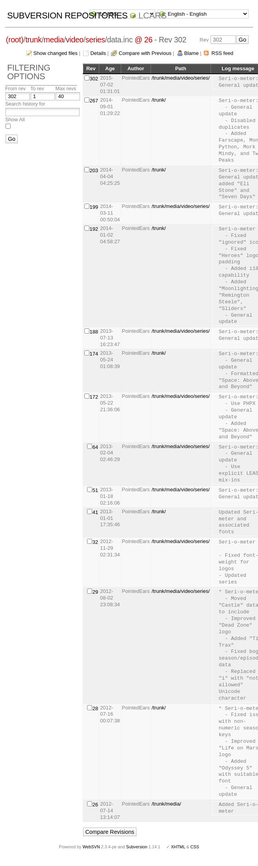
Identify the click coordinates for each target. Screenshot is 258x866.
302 (94, 79)
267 (94, 101)
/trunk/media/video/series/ (181, 78)
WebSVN (91, 846)
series (95, 39)
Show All (15, 119)
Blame (191, 53)
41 (95, 512)
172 (94, 397)
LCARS (152, 15)
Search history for (25, 104)
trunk (33, 39)
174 (94, 354)
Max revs (65, 88)
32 (95, 542)
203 (94, 170)
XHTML (178, 846)
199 (94, 207)
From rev (15, 88)
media (54, 39)
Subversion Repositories (67, 15)
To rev (37, 88)
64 (95, 447)
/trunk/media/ (166, 804)
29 (95, 592)
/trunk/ (159, 100)
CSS (195, 846)
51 (95, 490)
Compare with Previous (145, 53)
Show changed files (55, 53)
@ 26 (143, 39)
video (75, 39)
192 (94, 229)
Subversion (136, 846)
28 (95, 708)
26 (95, 805)
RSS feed (222, 53)
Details (98, 53)
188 (94, 332)
